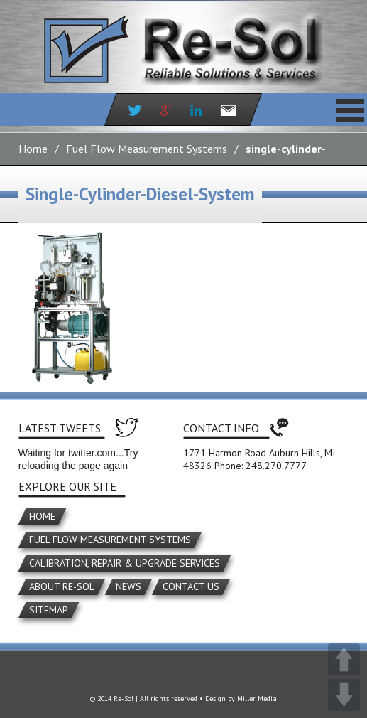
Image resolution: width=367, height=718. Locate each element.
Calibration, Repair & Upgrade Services (124, 563)
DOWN (344, 695)
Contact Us (191, 586)
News (128, 586)
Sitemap (48, 610)
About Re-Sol (61, 586)
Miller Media (257, 698)
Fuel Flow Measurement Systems (146, 148)
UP (344, 659)
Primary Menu (350, 110)
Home (33, 148)
